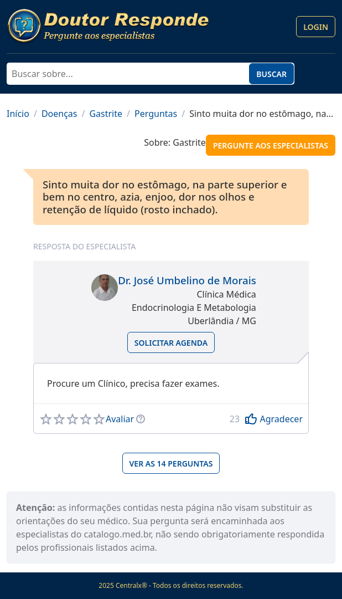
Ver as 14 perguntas (171, 463)
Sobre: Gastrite (175, 142)
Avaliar (120, 419)
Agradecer (281, 419)
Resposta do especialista (84, 246)
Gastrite (105, 113)
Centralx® (131, 585)
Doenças (59, 113)
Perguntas (155, 113)
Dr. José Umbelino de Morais (187, 280)
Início (18, 113)
